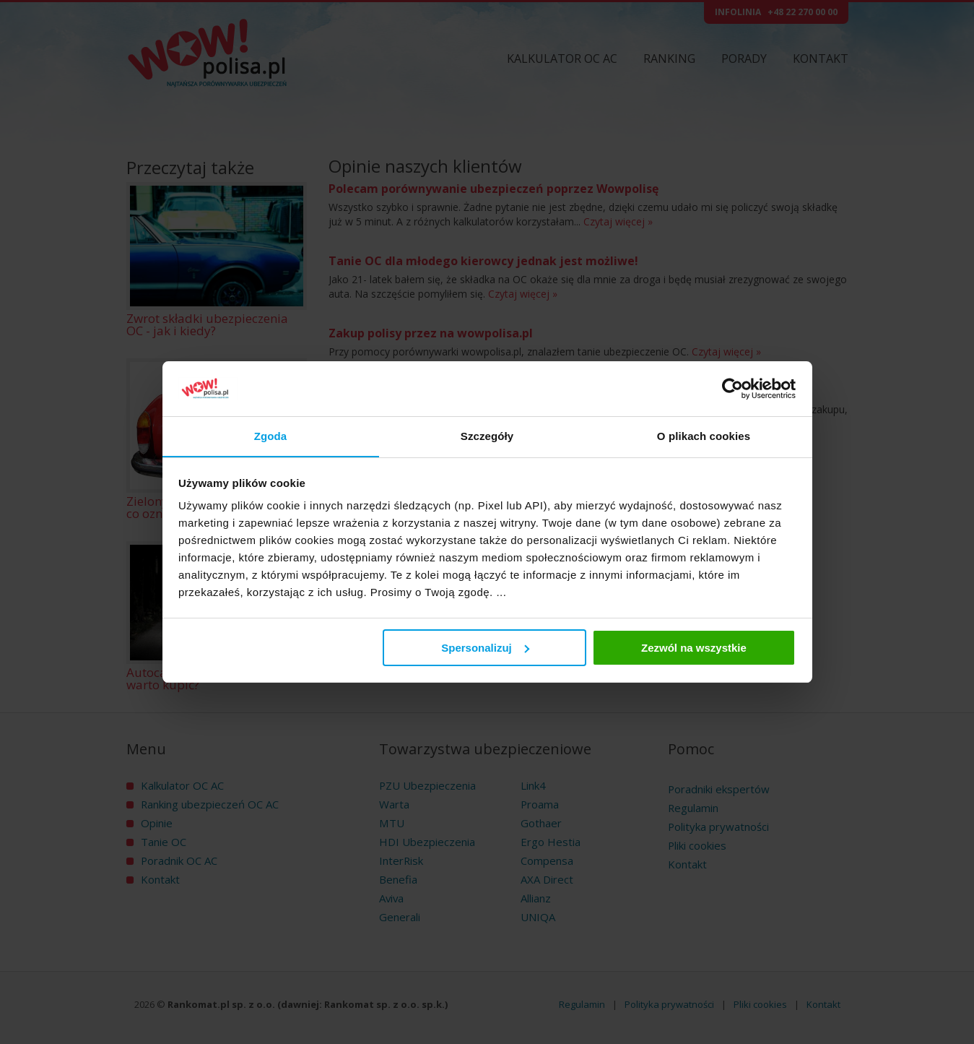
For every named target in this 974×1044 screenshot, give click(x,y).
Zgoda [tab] (270, 436)
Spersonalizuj (485, 648)
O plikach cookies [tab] (703, 436)
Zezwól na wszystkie (694, 648)
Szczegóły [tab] (487, 436)
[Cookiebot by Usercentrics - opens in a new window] (732, 389)
